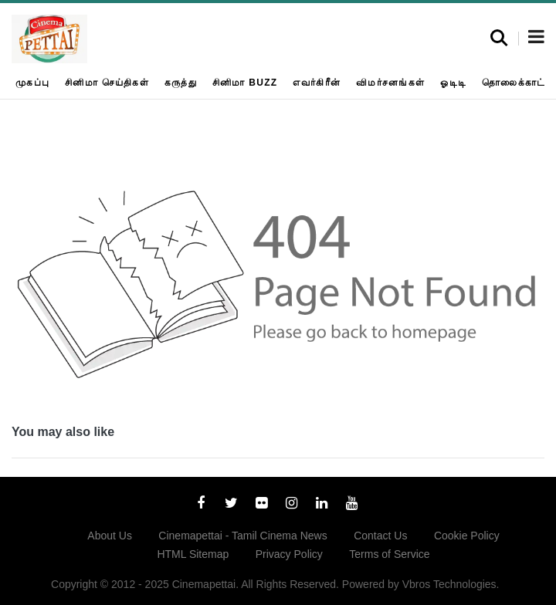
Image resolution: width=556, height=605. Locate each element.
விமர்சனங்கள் (390, 82)
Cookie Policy (467, 535)
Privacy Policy (289, 554)
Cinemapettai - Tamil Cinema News (242, 535)
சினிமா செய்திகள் (107, 82)
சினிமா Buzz (245, 82)
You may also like (63, 431)
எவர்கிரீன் (317, 82)
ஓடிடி (453, 82)
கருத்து (180, 82)
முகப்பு (32, 82)
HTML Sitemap (193, 554)
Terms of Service (389, 554)
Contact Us (380, 535)
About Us (109, 535)
